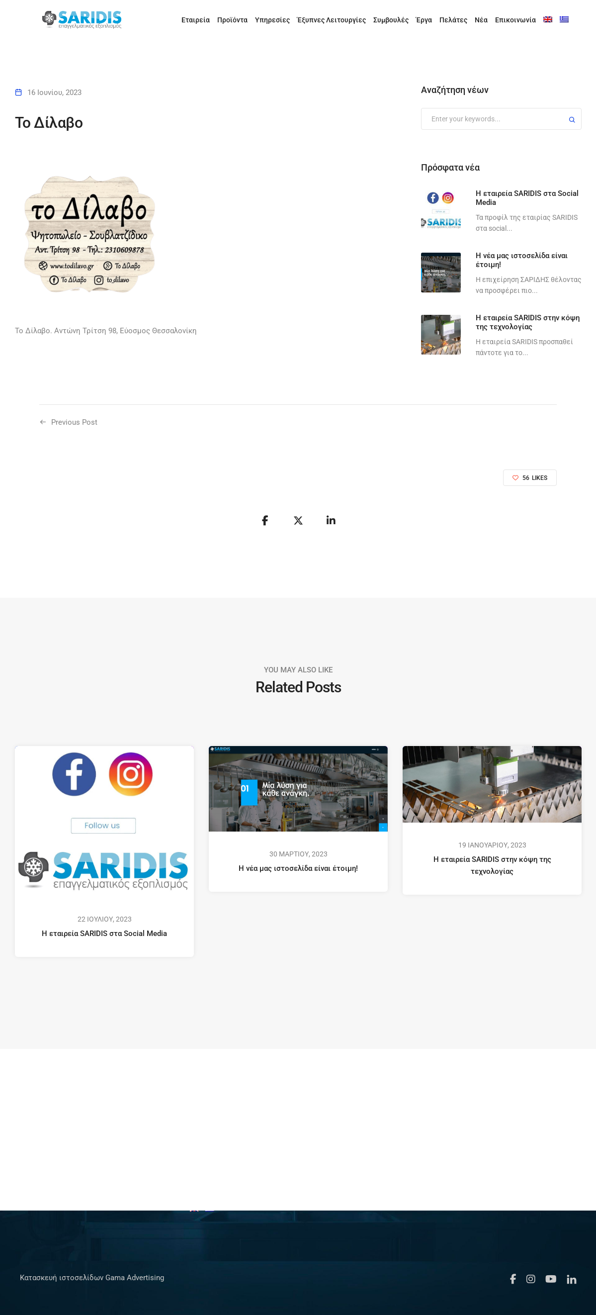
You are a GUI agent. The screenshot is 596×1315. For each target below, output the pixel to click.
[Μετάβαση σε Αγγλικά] (547, 20)
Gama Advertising (133, 1277)
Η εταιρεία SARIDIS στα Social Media (104, 933)
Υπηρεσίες (272, 20)
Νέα (481, 20)
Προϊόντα (232, 20)
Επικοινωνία (515, 20)
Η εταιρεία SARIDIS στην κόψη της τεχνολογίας (492, 865)
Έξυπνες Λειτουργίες (331, 20)
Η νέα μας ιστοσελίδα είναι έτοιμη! (298, 868)
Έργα (424, 20)
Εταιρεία (195, 20)
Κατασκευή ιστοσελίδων (61, 1277)
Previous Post (74, 422)
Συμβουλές (391, 20)
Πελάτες (453, 20)
